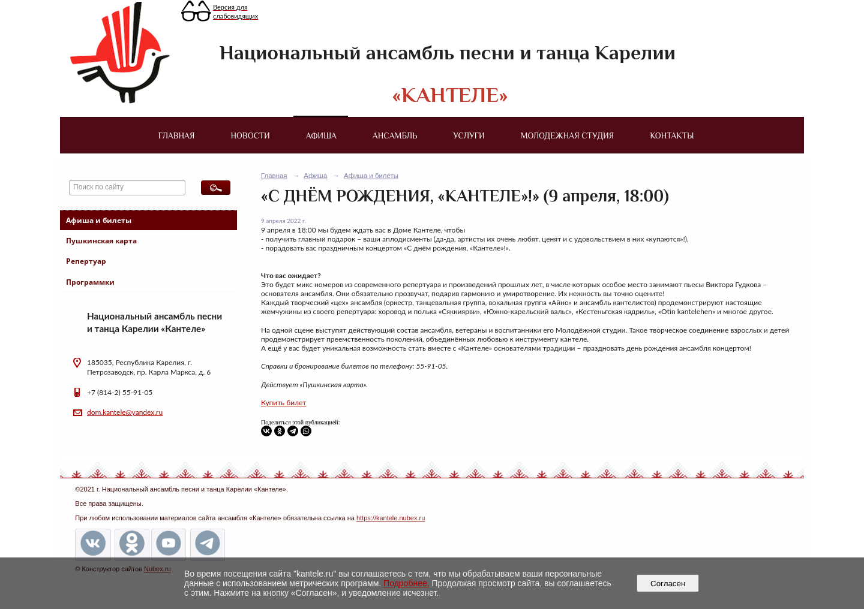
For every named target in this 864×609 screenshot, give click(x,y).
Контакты (672, 135)
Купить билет (283, 402)
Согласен (668, 583)
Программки (90, 282)
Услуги (468, 135)
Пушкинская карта (101, 241)
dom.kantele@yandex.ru (125, 412)
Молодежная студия (567, 135)
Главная (176, 135)
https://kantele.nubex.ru (390, 517)
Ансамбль (395, 135)
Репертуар (86, 261)
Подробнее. (406, 583)
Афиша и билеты (98, 220)
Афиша (321, 135)
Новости (250, 135)
